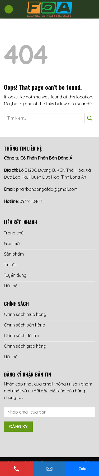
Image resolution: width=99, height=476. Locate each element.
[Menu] (8, 9)
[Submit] (89, 118)
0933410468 (31, 201)
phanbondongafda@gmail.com (47, 189)
